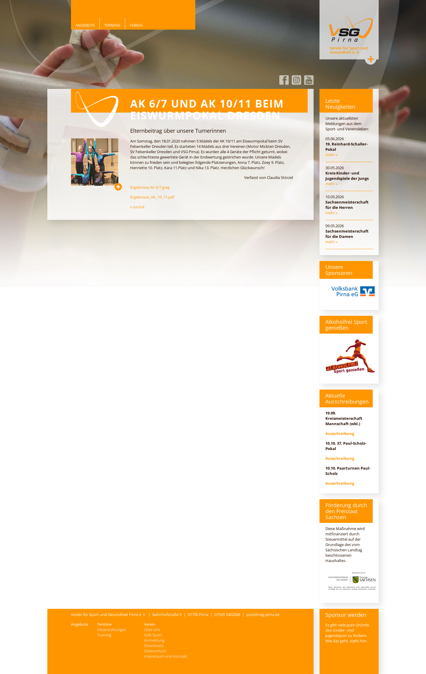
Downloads (154, 645)
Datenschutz (155, 651)
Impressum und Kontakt (165, 656)
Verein (136, 25)
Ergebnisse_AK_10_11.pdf (152, 197)
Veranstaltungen (111, 629)
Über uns (152, 629)
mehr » (331, 154)
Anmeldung (154, 640)
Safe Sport (153, 635)
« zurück (137, 206)
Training (104, 635)
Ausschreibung (339, 433)
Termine (112, 25)
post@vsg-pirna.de (263, 614)
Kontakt (370, 59)
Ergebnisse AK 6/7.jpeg (150, 187)
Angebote (85, 25)
